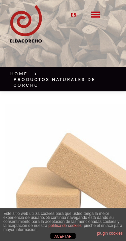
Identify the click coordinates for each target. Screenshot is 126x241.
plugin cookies (110, 233)
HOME (17, 57)
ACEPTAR (63, 236)
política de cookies (65, 225)
